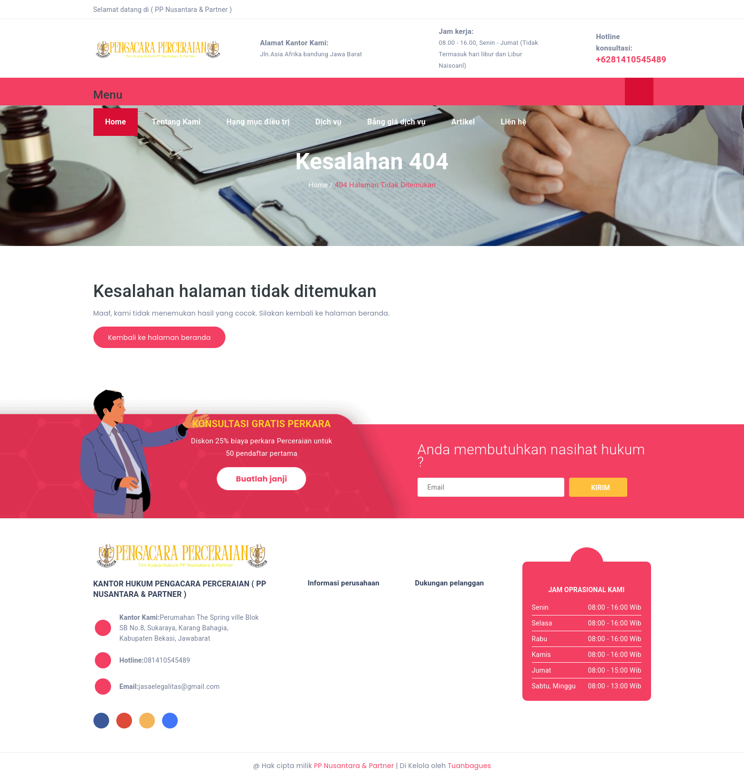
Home (115, 121)
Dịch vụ (329, 121)
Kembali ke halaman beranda (159, 337)
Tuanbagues (469, 765)
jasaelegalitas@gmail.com (170, 686)
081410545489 (155, 660)
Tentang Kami (176, 121)
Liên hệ (514, 121)
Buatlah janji (261, 478)
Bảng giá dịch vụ (396, 121)
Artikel (463, 121)
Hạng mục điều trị (258, 121)
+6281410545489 (631, 59)
